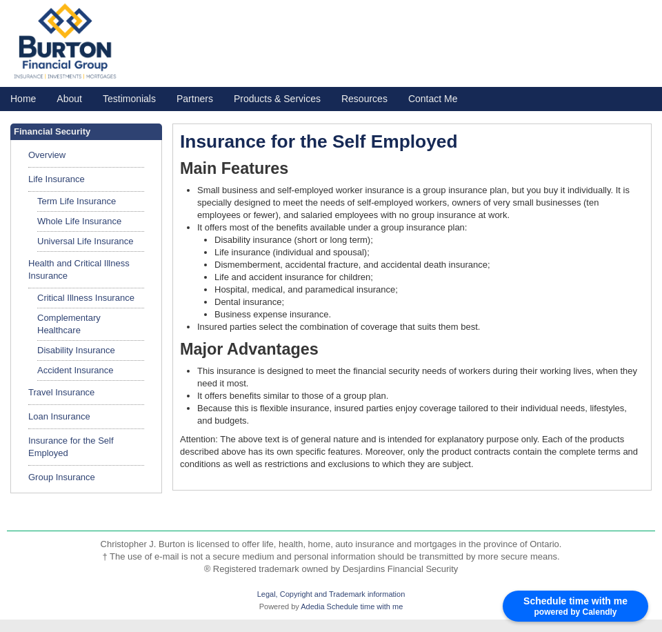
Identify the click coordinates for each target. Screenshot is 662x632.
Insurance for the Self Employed (71, 446)
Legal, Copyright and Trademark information (331, 594)
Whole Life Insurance (79, 221)
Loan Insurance (59, 416)
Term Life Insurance (76, 201)
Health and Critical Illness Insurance (79, 269)
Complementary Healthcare (69, 324)
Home (23, 98)
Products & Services (277, 98)
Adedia (312, 606)
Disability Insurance (76, 350)
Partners (195, 98)
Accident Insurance (75, 370)
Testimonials (129, 98)
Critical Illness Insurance (85, 298)
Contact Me (433, 98)
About (69, 98)
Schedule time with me (365, 606)
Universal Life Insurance (85, 241)
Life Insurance (56, 179)
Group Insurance (61, 477)
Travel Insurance (61, 392)
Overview (47, 155)
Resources (364, 98)
